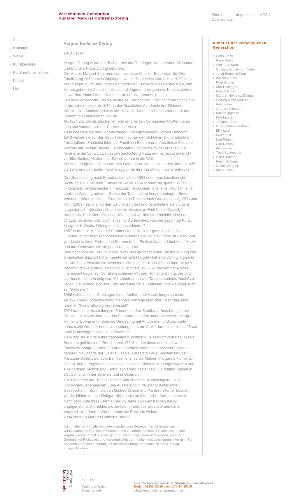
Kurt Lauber (225, 117)
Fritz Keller (224, 104)
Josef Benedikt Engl (231, 73)
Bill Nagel (223, 130)
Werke (18, 56)
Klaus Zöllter (225, 170)
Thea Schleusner (228, 152)
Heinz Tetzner (226, 157)
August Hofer (226, 91)
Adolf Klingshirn (227, 113)
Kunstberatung (24, 64)
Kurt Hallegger (226, 87)
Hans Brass (224, 60)
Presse (18, 81)
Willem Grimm (226, 78)
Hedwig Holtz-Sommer (233, 100)
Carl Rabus (224, 144)
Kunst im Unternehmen (31, 72)
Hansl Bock (224, 56)
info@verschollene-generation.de (158, 490)
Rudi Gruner (225, 82)
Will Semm (224, 148)
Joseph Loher (226, 121)
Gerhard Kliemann (229, 108)
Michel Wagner (227, 165)
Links (17, 89)
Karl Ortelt (223, 135)
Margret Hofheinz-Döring (234, 95)
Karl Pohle (223, 139)
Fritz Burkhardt (227, 65)
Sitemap (218, 15)
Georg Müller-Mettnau (232, 126)
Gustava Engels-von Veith (235, 69)
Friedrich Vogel (227, 161)
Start (17, 40)
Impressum (245, 15)
